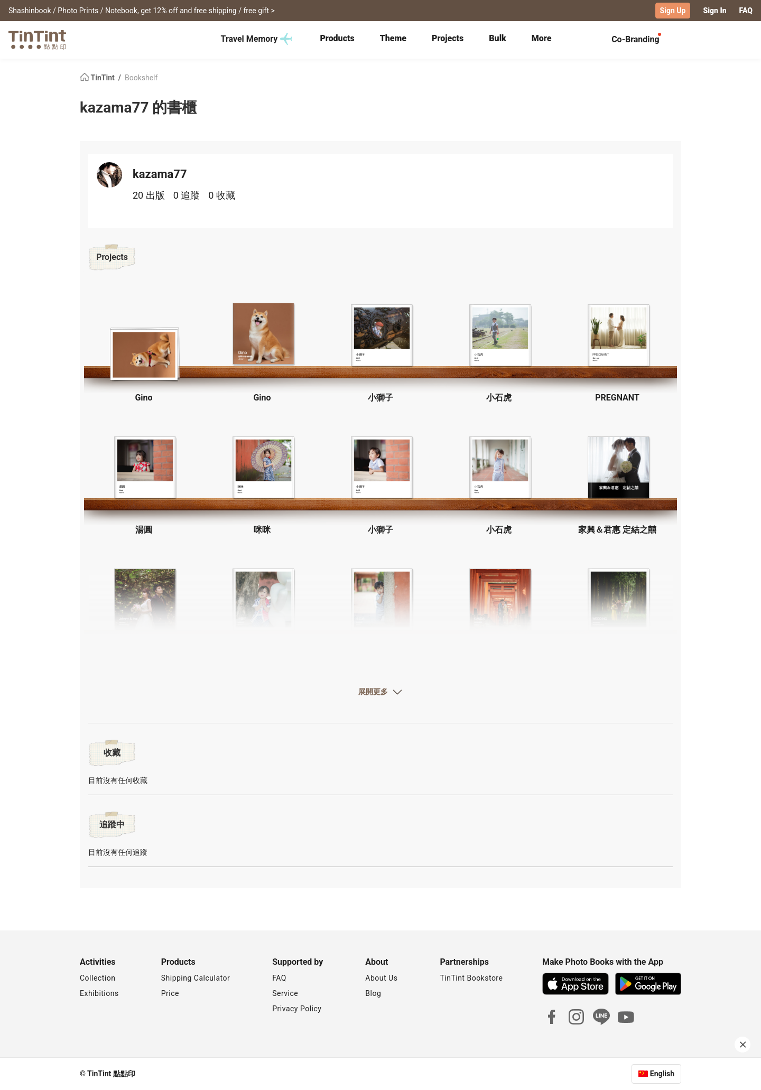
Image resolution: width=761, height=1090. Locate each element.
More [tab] (542, 38)
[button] (144, 351)
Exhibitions (99, 993)
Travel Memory (257, 39)
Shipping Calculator (195, 978)
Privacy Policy (296, 1008)
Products (337, 38)
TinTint (98, 77)
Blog (373, 993)
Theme (393, 38)
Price (170, 993)
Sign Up (673, 10)
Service (285, 993)
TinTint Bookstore (471, 978)
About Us (381, 978)
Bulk (497, 38)
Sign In (714, 10)
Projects (447, 38)
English (662, 1073)
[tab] (337, 39)
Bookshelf (141, 77)
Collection (97, 978)
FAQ (746, 10)
